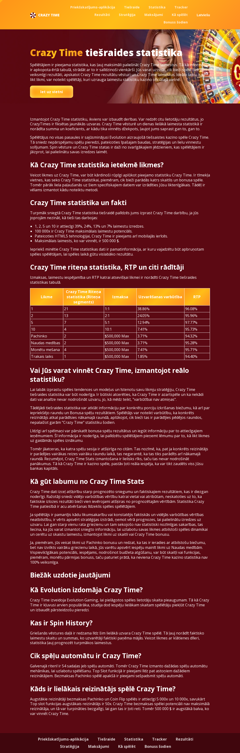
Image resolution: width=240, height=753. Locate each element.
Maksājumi (153, 14)
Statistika (157, 7)
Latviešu (203, 15)
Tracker (181, 7)
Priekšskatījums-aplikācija (92, 7)
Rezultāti (102, 14)
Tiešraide (132, 7)
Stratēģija (127, 14)
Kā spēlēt (180, 14)
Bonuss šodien (176, 22)
